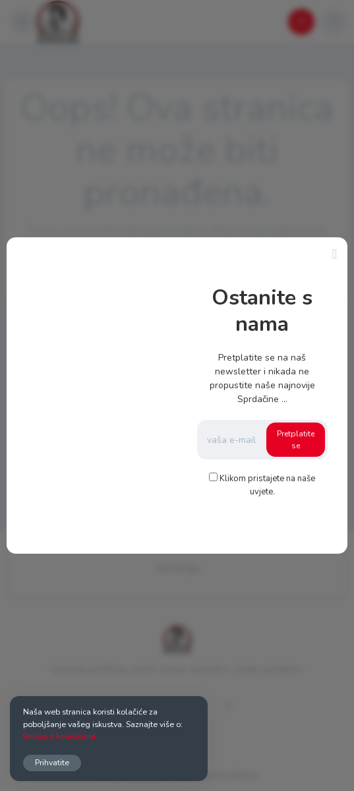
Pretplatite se (295, 439)
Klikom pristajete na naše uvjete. (267, 485)
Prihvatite (52, 762)
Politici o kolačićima (59, 736)
